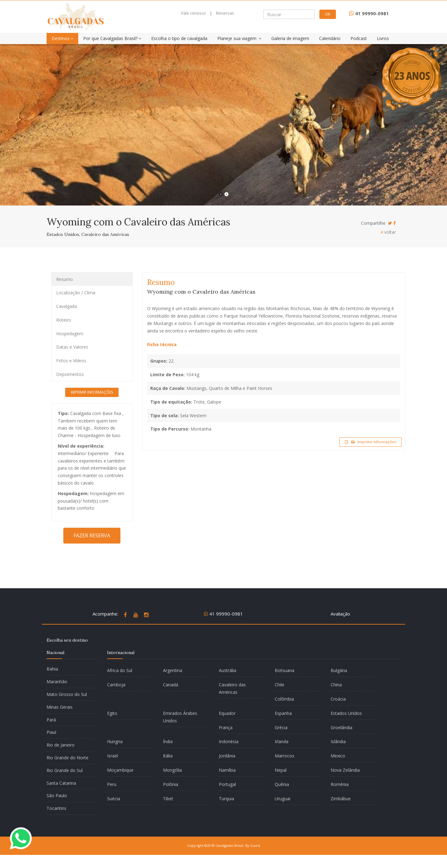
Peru (111, 784)
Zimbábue (341, 799)
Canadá (170, 685)
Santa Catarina (61, 783)
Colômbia (284, 699)
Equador (227, 713)
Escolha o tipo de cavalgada (179, 38)
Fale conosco (193, 13)
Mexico (338, 756)
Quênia (282, 784)
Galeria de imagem (290, 38)
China (336, 685)
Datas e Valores (72, 347)
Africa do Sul (119, 670)
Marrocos (284, 756)
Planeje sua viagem (239, 38)
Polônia (170, 784)
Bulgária (339, 670)
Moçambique (120, 770)
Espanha (283, 713)
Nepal (281, 770)
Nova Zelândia (345, 770)
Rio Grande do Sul (65, 770)
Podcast (358, 38)
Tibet (168, 799)
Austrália (227, 670)
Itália (168, 756)
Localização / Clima (75, 293)
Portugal (227, 784)
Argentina (172, 670)
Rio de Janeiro (60, 745)
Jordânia (227, 756)
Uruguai (282, 799)
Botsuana (284, 670)
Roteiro (63, 320)
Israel (112, 756)
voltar (388, 232)
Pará (51, 720)
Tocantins (56, 808)
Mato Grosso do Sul (67, 694)
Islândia (338, 741)
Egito (112, 713)
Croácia (338, 699)
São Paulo (57, 795)
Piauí (51, 732)
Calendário (330, 38)
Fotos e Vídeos (71, 361)
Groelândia (341, 727)
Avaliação (340, 614)
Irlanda (281, 741)
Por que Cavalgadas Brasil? (112, 38)
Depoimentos (70, 374)
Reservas (225, 13)
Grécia (281, 727)
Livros (383, 38)
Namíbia (227, 770)
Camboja (116, 685)
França (226, 727)
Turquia (226, 799)
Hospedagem (69, 333)
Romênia (340, 784)
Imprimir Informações (370, 442)
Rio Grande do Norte (67, 758)
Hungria (115, 741)
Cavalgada (66, 306)
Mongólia (172, 770)
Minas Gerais (60, 707)
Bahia (52, 669)
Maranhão (57, 681)
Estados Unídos (346, 713)
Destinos (62, 38)
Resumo (64, 279)
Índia (168, 741)
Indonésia (228, 741)
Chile (279, 685)
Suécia (113, 799)
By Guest (252, 845)
